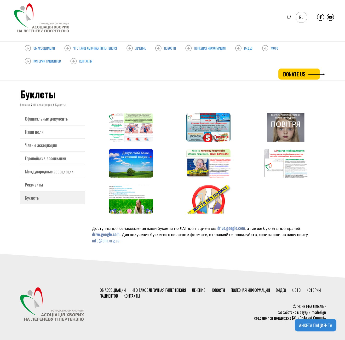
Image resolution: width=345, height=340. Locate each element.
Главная (25, 105)
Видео (244, 47)
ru (301, 17)
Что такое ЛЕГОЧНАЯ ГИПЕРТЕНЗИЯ (90, 47)
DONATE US (301, 74)
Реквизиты (34, 185)
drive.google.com (231, 228)
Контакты (81, 60)
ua (289, 17)
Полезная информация (205, 47)
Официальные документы (47, 119)
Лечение (136, 47)
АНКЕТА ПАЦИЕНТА (315, 325)
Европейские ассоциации (45, 159)
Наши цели (34, 132)
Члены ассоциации (41, 146)
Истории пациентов (43, 60)
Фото (270, 47)
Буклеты (32, 198)
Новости (165, 47)
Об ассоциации (40, 47)
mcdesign (318, 312)
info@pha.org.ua (106, 241)
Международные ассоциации (49, 172)
